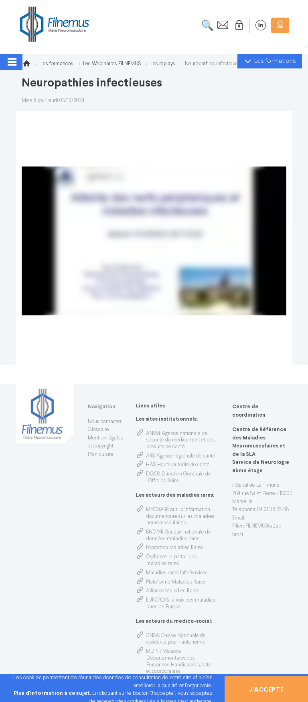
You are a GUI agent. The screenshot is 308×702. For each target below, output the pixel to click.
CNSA (152, 636)
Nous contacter (105, 421)
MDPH (153, 651)
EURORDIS (157, 600)
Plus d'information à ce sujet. (53, 693)
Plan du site (100, 454)
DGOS (153, 474)
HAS (151, 465)
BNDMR (155, 532)
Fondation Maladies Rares (174, 548)
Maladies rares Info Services (177, 573)
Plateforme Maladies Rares (176, 582)
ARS (150, 456)
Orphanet (156, 557)
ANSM (153, 433)
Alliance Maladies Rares (172, 591)
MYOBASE (157, 509)
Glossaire (98, 429)
